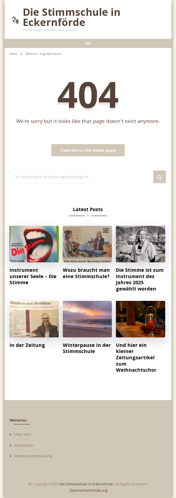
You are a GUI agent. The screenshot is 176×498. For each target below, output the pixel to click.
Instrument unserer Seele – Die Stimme (32, 276)
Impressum (23, 445)
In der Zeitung (27, 345)
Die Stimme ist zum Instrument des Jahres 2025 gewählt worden (140, 279)
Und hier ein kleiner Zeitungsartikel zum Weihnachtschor (136, 357)
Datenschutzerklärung (33, 455)
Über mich (22, 434)
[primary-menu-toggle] (88, 43)
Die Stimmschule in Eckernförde (71, 17)
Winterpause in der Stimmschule (87, 348)
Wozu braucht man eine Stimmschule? (86, 273)
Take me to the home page (88, 150)
